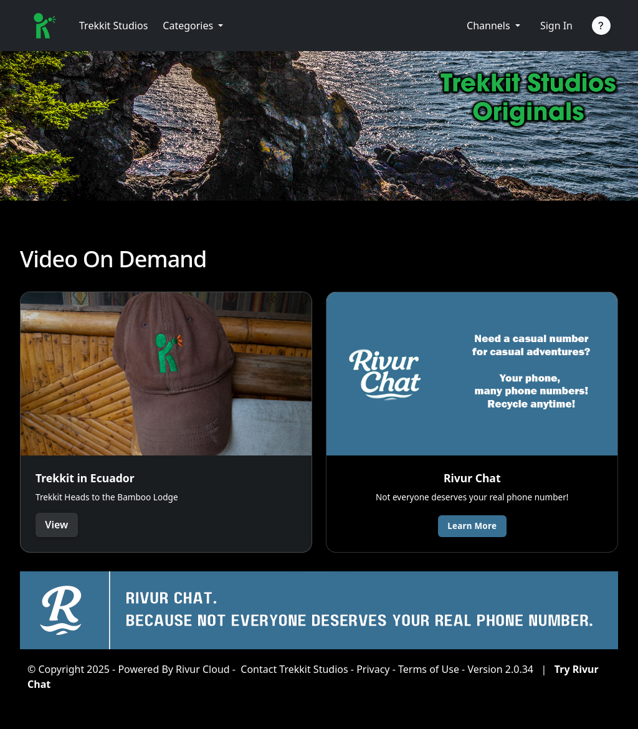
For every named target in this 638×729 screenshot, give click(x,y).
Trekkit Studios (113, 25)
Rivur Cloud (203, 669)
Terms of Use (428, 669)
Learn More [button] (472, 525)
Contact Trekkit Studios (294, 669)
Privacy (372, 669)
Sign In (556, 25)
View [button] (57, 524)
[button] (193, 25)
